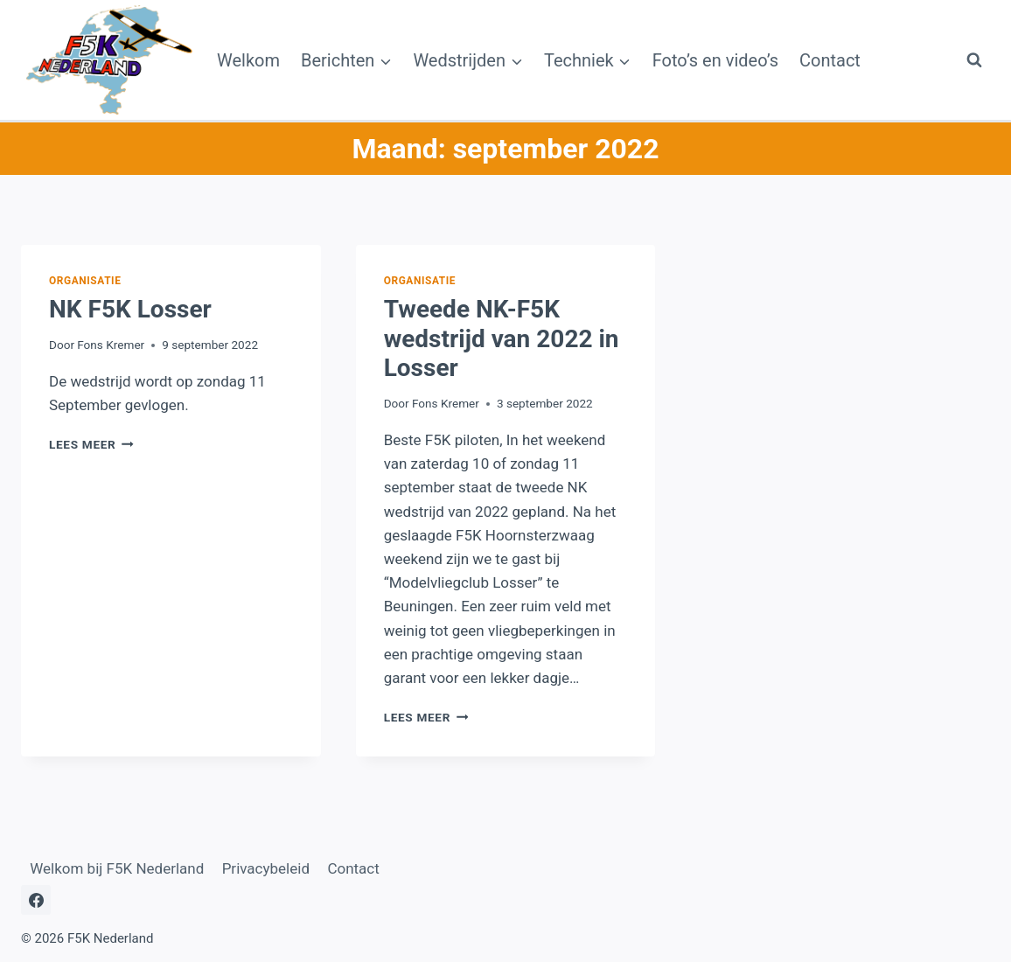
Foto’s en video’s (715, 60)
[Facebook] (36, 900)
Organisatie (85, 281)
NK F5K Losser (130, 309)
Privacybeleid (266, 868)
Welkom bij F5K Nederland (117, 868)
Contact (830, 60)
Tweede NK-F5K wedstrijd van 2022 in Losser (501, 338)
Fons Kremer (110, 345)
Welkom (248, 60)
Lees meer (91, 444)
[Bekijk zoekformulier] (974, 60)
